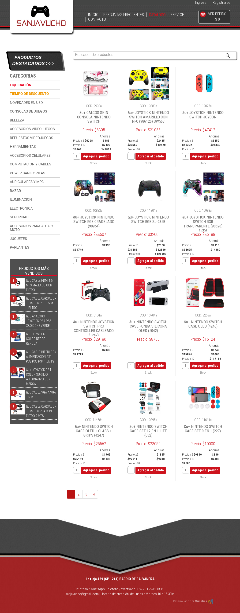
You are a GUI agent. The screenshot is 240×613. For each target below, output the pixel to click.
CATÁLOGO (157, 14)
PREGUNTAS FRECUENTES (123, 14)
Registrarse (221, 2)
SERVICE (177, 14)
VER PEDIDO (217, 14)
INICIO (93, 14)
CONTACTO (97, 19)
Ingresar (201, 2)
